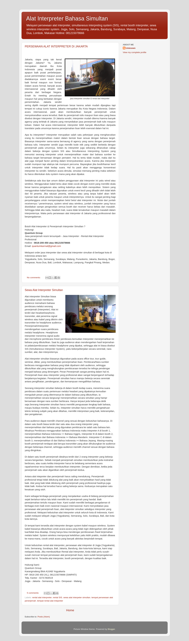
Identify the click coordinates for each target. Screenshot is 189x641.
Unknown (131, 48)
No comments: (34, 277)
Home (70, 610)
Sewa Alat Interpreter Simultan (44, 290)
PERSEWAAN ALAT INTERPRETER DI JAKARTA (56, 46)
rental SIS (57, 597)
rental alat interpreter (42, 597)
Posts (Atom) (44, 616)
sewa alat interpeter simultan (76, 597)
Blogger (111, 629)
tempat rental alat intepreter (50, 601)
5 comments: (33, 593)
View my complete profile (134, 52)
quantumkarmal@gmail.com (46, 246)
